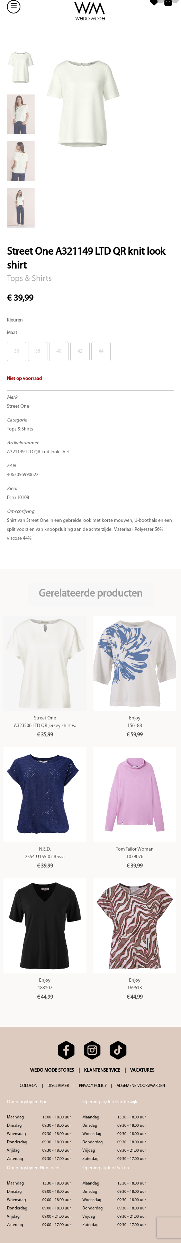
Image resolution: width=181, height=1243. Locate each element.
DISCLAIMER (58, 1086)
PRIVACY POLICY (93, 1086)
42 (80, 351)
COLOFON (28, 1086)
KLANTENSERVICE (102, 1070)
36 (16, 351)
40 (58, 351)
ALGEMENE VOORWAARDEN (141, 1086)
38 (37, 351)
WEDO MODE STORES (52, 1070)
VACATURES (142, 1070)
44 (101, 351)
